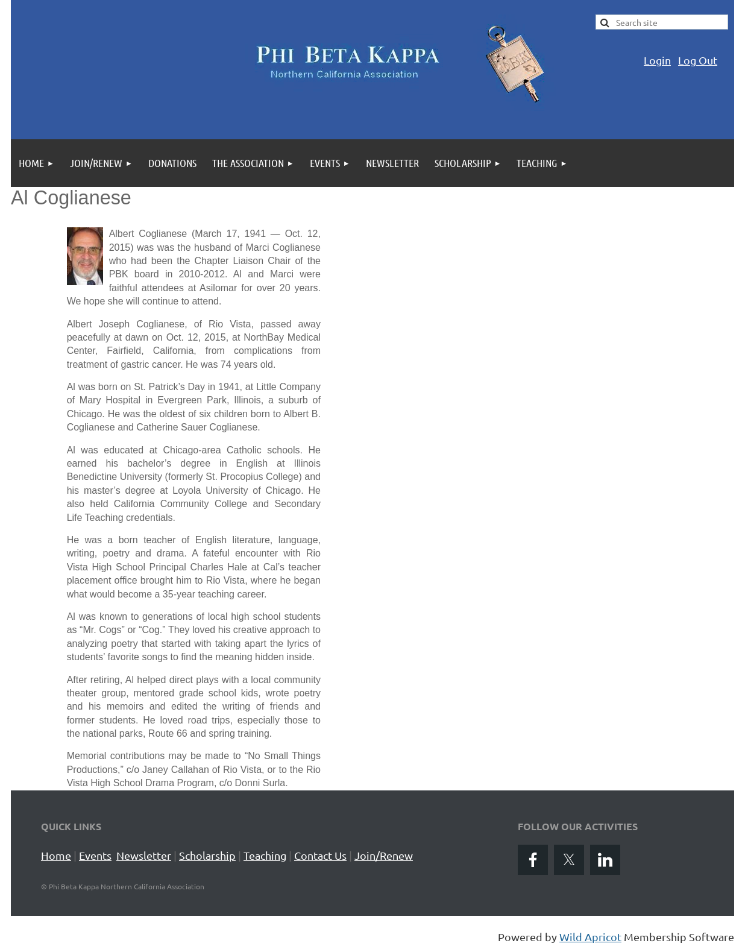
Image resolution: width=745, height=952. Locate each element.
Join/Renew (383, 855)
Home (56, 855)
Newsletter (143, 855)
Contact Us (320, 855)
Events (95, 855)
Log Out (697, 60)
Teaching (265, 855)
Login (657, 60)
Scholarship (207, 855)
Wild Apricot (590, 936)
